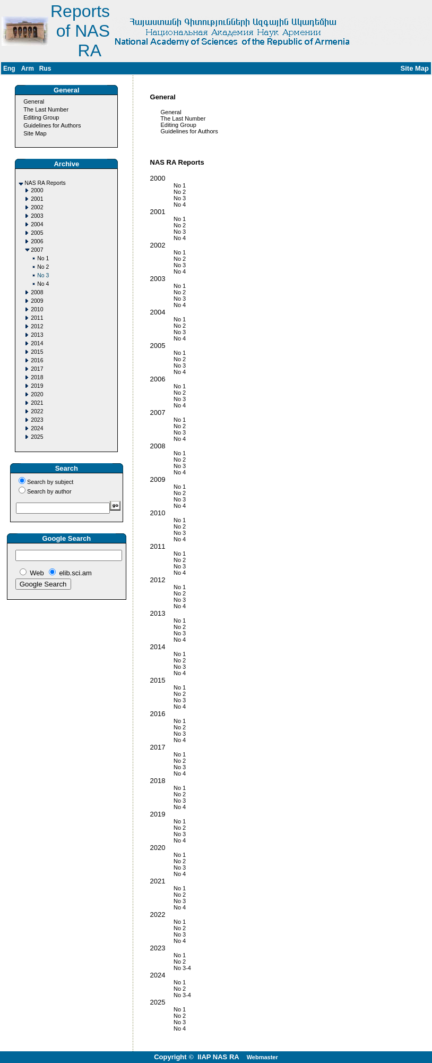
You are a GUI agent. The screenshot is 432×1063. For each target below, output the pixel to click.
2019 (37, 386)
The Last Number (45, 109)
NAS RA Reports (44, 183)
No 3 (43, 275)
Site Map (34, 133)
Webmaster (262, 1057)
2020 (37, 394)
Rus (45, 68)
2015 (37, 352)
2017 (37, 369)
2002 (37, 207)
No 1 (43, 258)
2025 (37, 437)
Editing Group (41, 117)
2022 (37, 411)
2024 (37, 428)
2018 (37, 377)
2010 (37, 309)
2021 (37, 403)
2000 (37, 190)
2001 (37, 199)
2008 (37, 292)
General (33, 101)
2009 (37, 301)
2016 (37, 360)
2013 (37, 335)
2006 (37, 241)
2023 (37, 420)
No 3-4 (163, 968)
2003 (37, 216)
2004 (37, 224)
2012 (37, 326)
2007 (37, 250)
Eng (9, 68)
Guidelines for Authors (52, 125)
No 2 (43, 267)
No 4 (43, 284)
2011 (37, 318)
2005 (37, 233)
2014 (37, 343)
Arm (27, 68)
